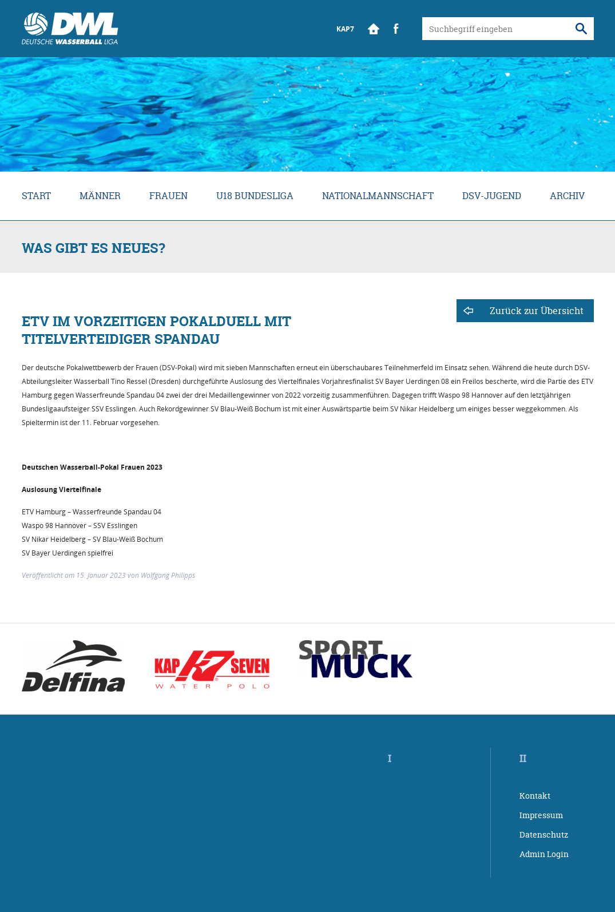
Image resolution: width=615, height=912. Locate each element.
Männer (100, 195)
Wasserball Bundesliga (70, 28)
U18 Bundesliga (254, 195)
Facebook (396, 28)
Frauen (168, 195)
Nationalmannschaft (378, 195)
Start (373, 28)
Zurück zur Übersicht (537, 310)
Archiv (567, 195)
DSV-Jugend (491, 195)
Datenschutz (543, 834)
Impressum (541, 815)
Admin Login (544, 853)
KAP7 (345, 29)
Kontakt (534, 795)
